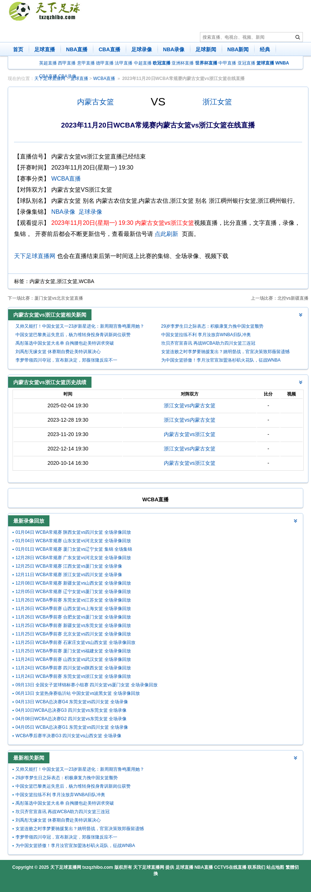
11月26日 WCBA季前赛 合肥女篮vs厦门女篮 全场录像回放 (73, 617)
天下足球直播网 (34, 256)
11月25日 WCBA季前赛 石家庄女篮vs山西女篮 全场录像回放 (75, 642)
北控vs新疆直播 (292, 298)
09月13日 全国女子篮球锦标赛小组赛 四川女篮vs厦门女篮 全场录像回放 (86, 684)
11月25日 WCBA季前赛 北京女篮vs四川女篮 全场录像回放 (73, 634)
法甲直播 (123, 63)
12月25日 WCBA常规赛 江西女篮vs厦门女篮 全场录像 (68, 566)
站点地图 (275, 867)
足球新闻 (206, 49)
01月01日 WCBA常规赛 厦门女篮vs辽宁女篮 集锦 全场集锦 (73, 549)
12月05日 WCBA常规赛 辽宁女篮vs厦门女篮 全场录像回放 (73, 591)
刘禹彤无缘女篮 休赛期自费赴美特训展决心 (58, 351)
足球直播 (44, 49)
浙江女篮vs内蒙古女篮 (189, 405)
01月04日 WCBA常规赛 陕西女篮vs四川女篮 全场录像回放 (73, 532)
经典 (265, 49)
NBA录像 (173, 49)
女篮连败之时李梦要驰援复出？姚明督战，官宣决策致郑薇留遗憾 (225, 351)
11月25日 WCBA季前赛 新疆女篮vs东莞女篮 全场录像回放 (73, 625)
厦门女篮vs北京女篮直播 (58, 298)
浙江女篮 (217, 102)
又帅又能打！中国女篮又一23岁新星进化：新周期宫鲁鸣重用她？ (79, 326)
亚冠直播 (246, 63)
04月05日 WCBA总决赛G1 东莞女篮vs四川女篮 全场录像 (71, 727)
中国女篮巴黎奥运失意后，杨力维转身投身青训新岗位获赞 (73, 334)
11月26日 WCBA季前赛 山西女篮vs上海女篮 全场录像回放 (73, 608)
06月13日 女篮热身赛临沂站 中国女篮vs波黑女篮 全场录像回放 (77, 693)
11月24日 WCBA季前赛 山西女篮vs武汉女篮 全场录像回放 (73, 659)
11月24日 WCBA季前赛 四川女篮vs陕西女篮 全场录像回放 (73, 667)
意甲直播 (86, 63)
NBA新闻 (238, 49)
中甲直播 (227, 63)
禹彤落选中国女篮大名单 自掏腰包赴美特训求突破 (64, 343)
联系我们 (256, 867)
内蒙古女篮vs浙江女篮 (189, 434)
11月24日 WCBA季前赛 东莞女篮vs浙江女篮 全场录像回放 (73, 676)
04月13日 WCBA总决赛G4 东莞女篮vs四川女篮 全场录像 (71, 701)
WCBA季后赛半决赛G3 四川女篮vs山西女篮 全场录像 (68, 735)
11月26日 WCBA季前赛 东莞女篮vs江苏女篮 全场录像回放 (73, 600)
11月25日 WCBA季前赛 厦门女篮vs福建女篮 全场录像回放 (73, 651)
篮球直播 (79, 78)
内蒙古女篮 (95, 102)
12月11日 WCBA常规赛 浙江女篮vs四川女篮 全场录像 (68, 574)
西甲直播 (67, 63)
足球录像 (141, 49)
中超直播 (143, 63)
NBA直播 (76, 49)
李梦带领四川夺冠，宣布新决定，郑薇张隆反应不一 (66, 360)
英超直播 (48, 63)
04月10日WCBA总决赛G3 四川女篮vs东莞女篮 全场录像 (71, 710)
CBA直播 (109, 49)
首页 (18, 49)
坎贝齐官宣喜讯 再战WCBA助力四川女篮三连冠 (208, 343)
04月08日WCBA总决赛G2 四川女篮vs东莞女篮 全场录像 (71, 718)
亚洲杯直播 (183, 63)
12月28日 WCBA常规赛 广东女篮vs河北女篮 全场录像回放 (73, 557)
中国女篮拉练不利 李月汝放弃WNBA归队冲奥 (206, 334)
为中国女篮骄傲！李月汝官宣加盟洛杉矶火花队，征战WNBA (221, 360)
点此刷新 (166, 234)
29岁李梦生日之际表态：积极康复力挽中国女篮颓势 (212, 326)
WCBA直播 (104, 78)
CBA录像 (67, 76)
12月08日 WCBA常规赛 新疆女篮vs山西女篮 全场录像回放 (73, 583)
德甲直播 (105, 63)
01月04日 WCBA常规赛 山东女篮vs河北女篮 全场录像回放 (73, 540)
